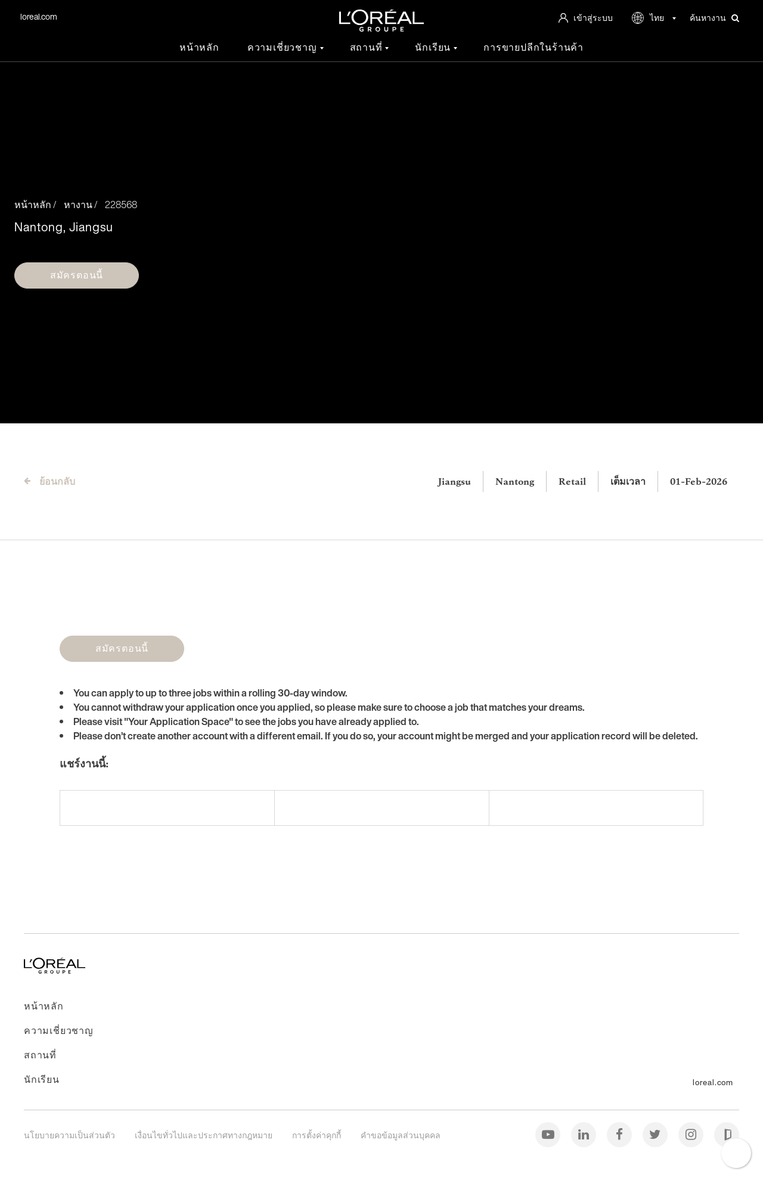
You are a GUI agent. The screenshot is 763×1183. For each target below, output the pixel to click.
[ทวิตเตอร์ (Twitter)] (656, 1134)
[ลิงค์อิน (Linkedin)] (584, 1134)
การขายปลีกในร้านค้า (533, 47)
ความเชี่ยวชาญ (283, 47)
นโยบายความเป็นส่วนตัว (70, 1135)
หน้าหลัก (199, 47)
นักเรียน (434, 47)
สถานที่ (368, 47)
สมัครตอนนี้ (76, 275)
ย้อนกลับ (57, 481)
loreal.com (38, 16)
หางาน (78, 204)
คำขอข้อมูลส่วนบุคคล (401, 1135)
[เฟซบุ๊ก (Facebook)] (620, 1134)
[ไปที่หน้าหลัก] (54, 970)
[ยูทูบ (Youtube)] (548, 1134)
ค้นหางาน (714, 18)
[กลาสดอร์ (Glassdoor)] (726, 1134)
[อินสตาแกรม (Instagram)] (691, 1134)
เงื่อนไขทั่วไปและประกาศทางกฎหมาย (204, 1135)
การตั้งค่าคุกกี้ (317, 1135)
